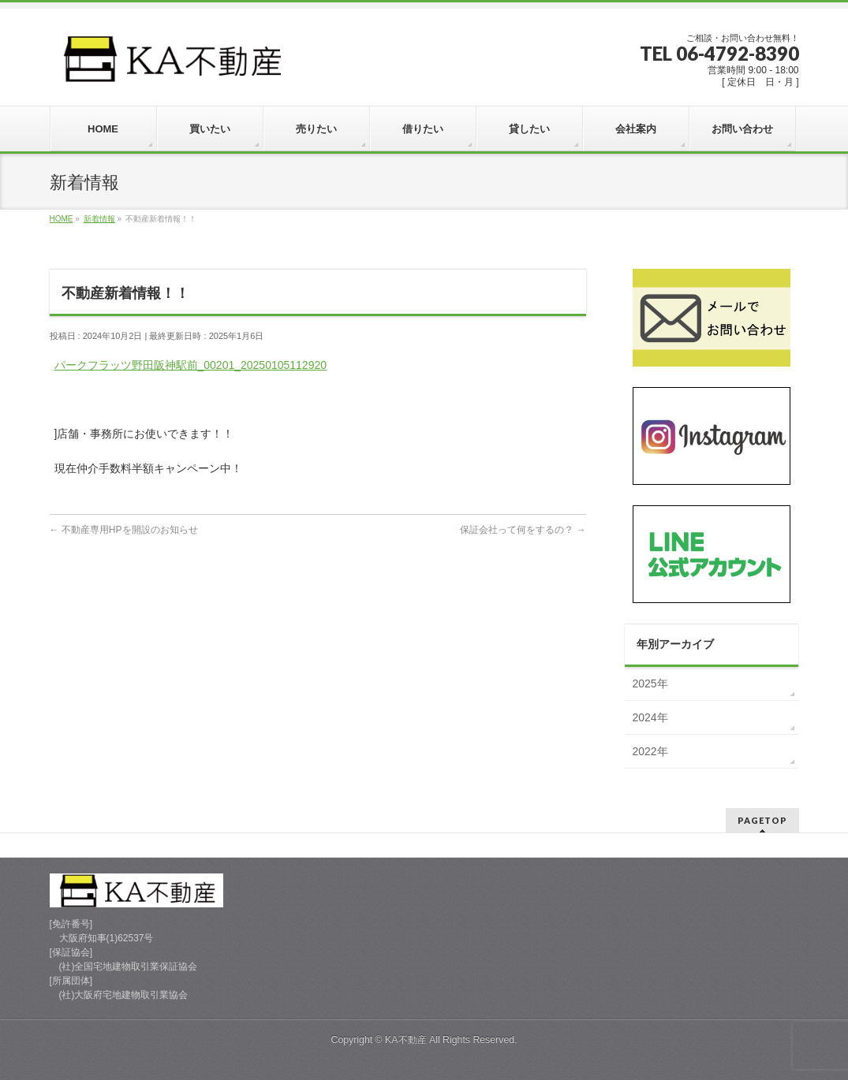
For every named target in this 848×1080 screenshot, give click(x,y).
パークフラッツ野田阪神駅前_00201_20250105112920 (190, 365)
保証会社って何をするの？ (522, 529)
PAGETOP (762, 820)
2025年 (650, 683)
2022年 (650, 751)
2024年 (650, 717)
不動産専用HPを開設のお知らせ (124, 529)
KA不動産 (405, 1039)
